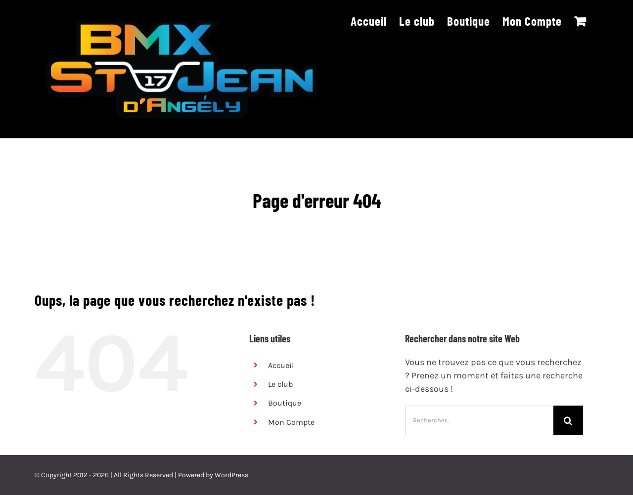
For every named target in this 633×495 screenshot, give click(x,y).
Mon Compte (291, 422)
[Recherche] (568, 420)
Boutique (284, 403)
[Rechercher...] (479, 420)
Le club (280, 384)
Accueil (281, 365)
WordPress (231, 475)
